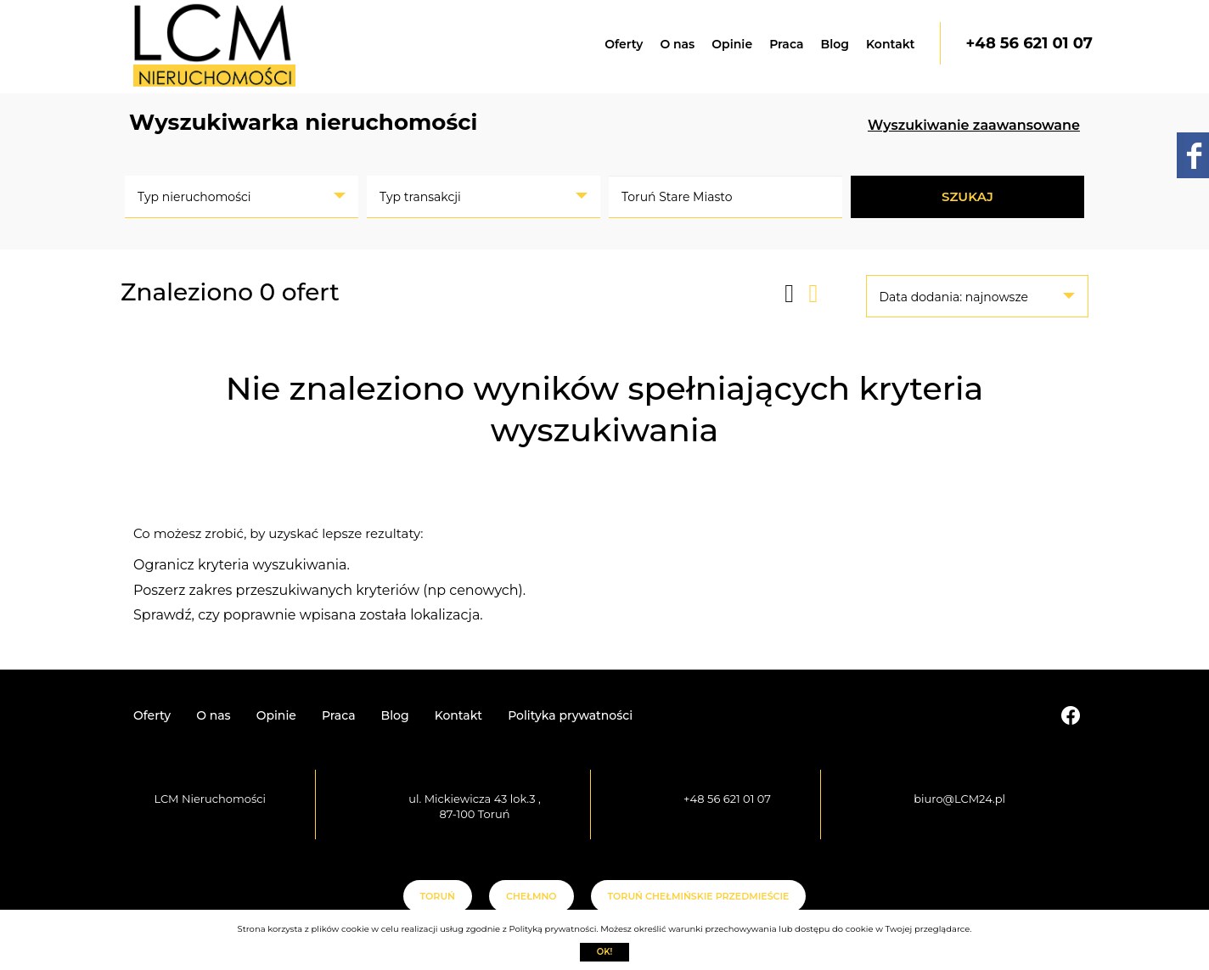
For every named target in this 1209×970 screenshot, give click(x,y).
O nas (677, 44)
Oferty (623, 44)
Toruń (437, 896)
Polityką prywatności (552, 928)
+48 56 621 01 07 (1029, 43)
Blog (835, 44)
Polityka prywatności (570, 715)
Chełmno (531, 896)
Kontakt (890, 44)
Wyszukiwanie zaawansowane (974, 125)
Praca (786, 44)
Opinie (731, 44)
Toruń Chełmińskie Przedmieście (699, 896)
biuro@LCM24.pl (959, 798)
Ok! (605, 951)
